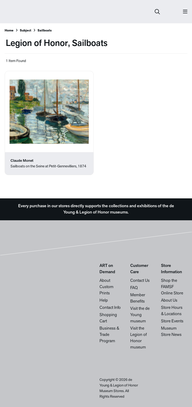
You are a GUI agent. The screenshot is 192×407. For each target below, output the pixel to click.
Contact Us (140, 281)
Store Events (172, 321)
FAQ (134, 288)
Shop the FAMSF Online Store (172, 287)
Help (103, 300)
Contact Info (110, 308)
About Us (169, 300)
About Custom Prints (106, 287)
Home (9, 30)
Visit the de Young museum (140, 315)
